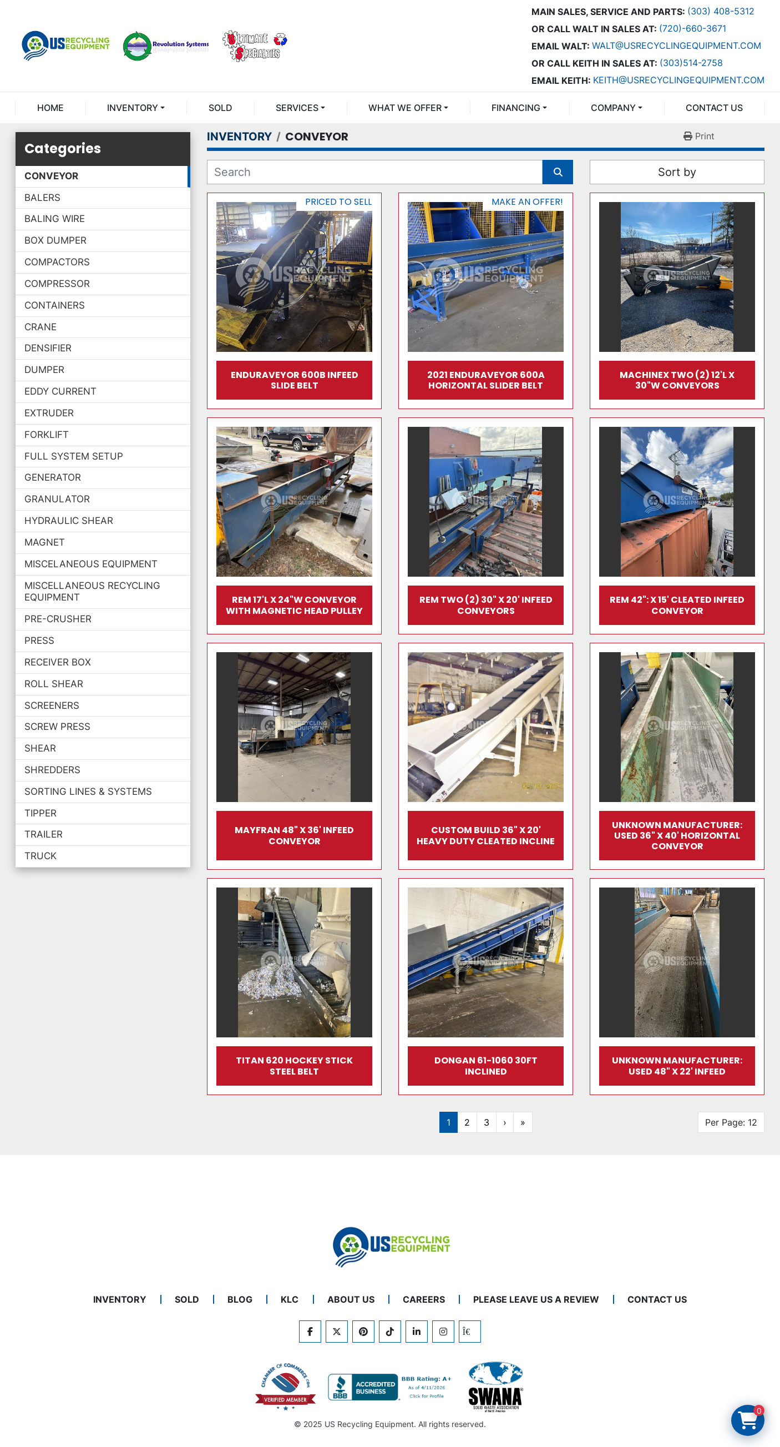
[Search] (375, 172)
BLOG (239, 1299)
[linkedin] (417, 1331)
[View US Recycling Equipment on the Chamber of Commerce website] (286, 1387)
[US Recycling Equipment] (390, 1246)
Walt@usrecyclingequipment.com (676, 45)
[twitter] (337, 1331)
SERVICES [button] (297, 107)
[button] (135, 107)
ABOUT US (350, 1299)
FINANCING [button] (516, 107)
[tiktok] (390, 1331)
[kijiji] (470, 1331)
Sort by (677, 172)
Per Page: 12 (731, 1122)
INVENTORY (132, 107)
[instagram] (443, 1331)
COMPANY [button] (613, 107)
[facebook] (310, 1331)
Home (50, 107)
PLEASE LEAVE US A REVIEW (536, 1299)
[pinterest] (363, 1331)
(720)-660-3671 (692, 28)
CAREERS (424, 1299)
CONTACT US (714, 107)
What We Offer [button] (405, 107)
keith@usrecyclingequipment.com (678, 79)
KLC (289, 1299)
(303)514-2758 (691, 62)
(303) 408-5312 (720, 11)
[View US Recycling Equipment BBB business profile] (391, 1387)
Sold (220, 107)
